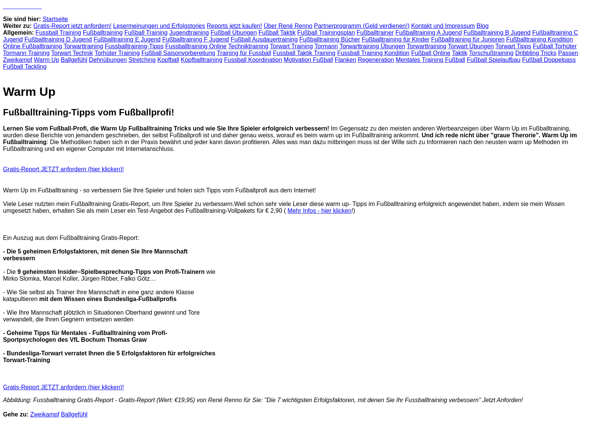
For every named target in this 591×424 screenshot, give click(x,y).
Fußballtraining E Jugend (127, 39)
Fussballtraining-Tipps (134, 46)
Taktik (459, 53)
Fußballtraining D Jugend (58, 39)
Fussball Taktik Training (304, 53)
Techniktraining (248, 46)
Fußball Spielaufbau (493, 60)
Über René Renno (288, 26)
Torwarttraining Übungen (372, 46)
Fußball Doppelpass (549, 60)
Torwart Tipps (513, 46)
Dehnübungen (108, 60)
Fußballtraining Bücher (329, 39)
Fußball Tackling (24, 66)
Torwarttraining (83, 46)
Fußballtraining (103, 32)
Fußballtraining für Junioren (468, 39)
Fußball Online (430, 53)
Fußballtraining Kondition (539, 39)
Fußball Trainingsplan (326, 32)
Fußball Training (146, 32)
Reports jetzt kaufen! (234, 26)
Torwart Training (291, 46)
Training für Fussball (244, 53)
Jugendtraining (189, 32)
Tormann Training (26, 53)
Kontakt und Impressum (443, 26)
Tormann (326, 46)
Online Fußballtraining (32, 46)
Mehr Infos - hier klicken (320, 210)
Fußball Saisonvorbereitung (178, 53)
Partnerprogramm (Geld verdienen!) (361, 26)
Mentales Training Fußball (430, 60)
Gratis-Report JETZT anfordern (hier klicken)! (63, 169)
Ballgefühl (74, 60)
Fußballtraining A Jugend (428, 32)
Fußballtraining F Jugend (195, 39)
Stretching (142, 60)
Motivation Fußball (308, 60)
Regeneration (376, 60)
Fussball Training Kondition (373, 53)
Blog (482, 26)
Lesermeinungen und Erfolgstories (159, 26)
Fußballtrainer (375, 32)
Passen (568, 53)
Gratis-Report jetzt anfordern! (73, 26)
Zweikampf (17, 60)
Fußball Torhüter (555, 46)
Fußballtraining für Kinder (396, 39)
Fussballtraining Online (196, 46)
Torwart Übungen (471, 46)
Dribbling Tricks (535, 53)
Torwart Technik (72, 53)
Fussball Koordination (253, 60)
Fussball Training (58, 32)
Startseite (55, 19)
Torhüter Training (117, 53)
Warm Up (46, 60)
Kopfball (168, 60)
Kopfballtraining (201, 60)
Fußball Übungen (234, 32)
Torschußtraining (491, 53)
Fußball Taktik (277, 32)
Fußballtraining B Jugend (497, 32)
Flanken (345, 60)
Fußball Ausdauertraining (264, 39)
